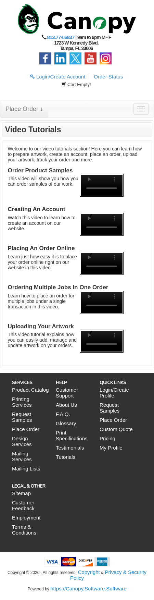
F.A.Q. (63, 414)
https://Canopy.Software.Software (88, 588)
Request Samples (22, 417)
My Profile (111, 448)
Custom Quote (116, 429)
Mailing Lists (26, 469)
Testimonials (70, 448)
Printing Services (22, 402)
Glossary (66, 423)
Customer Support (67, 393)
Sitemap (21, 493)
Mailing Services (22, 456)
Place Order (25, 429)
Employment (26, 518)
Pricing (107, 438)
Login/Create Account (58, 76)
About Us (66, 405)
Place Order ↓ (24, 109)
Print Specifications (72, 435)
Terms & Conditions (24, 530)
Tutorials (65, 457)
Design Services (22, 441)
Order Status (108, 76)
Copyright (89, 572)
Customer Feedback (23, 505)
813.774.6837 (61, 37)
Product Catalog (30, 390)
